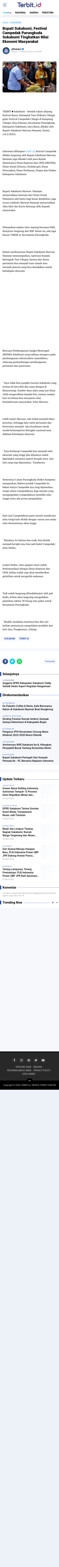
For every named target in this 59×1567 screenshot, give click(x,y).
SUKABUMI (9, 638)
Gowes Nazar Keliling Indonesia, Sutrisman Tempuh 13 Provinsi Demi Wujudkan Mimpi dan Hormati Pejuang (21, 792)
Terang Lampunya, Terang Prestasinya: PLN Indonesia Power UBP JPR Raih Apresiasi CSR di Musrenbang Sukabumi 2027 (20, 873)
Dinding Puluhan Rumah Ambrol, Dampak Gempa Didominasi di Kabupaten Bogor (26, 720)
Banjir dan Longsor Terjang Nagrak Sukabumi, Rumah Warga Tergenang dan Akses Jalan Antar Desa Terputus (19, 832)
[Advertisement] (29, 940)
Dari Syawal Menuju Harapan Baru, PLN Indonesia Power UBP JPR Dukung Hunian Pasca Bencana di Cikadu (21, 852)
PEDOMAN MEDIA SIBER (19, 1070)
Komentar (50, 661)
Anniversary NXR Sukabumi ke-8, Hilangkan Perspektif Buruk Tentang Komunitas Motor (27, 746)
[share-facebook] (5, 661)
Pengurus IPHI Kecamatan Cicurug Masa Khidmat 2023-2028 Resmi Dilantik (25, 733)
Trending (7, 12)
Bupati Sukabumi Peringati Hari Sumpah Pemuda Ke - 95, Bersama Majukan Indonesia (28, 759)
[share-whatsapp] (19, 661)
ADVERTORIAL (11, 806)
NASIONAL (20, 12)
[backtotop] (29, 1081)
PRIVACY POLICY (42, 1070)
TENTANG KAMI (23, 1067)
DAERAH (34, 12)
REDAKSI (37, 1067)
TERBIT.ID (24, 638)
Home (5, 22)
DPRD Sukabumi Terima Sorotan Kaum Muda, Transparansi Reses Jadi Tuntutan (21, 812)
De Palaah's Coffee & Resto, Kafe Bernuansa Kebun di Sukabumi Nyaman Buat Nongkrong (28, 708)
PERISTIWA (47, 12)
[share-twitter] (12, 661)
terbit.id (30, 151)
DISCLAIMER (28, 1074)
